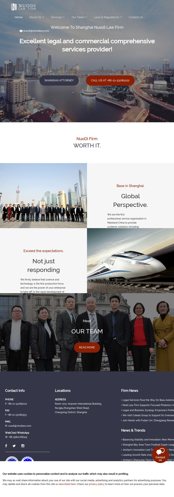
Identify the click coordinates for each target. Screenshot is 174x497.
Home (18, 17)
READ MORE (87, 347)
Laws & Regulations (108, 17)
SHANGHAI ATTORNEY (59, 80)
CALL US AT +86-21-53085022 (110, 80)
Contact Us (136, 17)
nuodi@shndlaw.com (34, 30)
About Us (36, 17)
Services (58, 17)
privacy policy (97, 484)
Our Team (79, 17)
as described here (66, 484)
